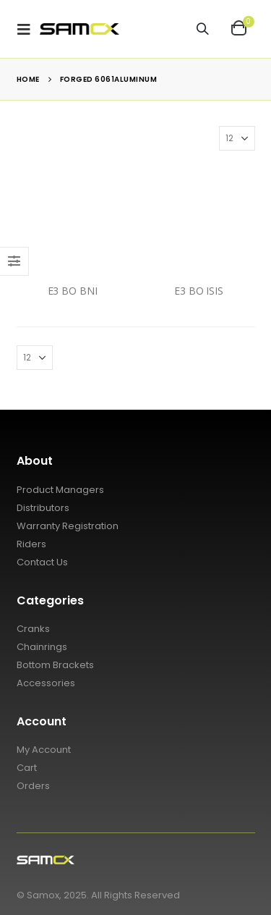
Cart (27, 768)
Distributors (43, 508)
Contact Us (42, 562)
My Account (44, 749)
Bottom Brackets (55, 665)
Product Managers (60, 490)
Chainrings (42, 647)
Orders (33, 786)
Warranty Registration (68, 526)
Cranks (33, 629)
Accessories (46, 683)
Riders (31, 544)
